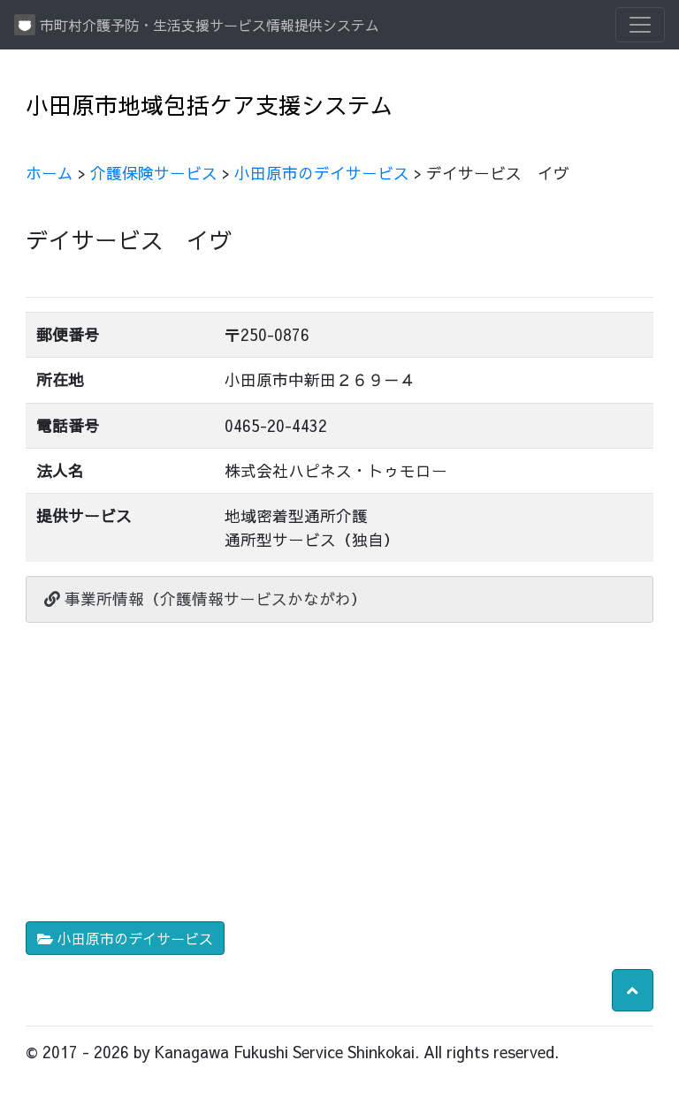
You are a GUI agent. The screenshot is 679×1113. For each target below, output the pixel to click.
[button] (632, 990)
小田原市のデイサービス (321, 173)
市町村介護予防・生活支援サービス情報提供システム (196, 24)
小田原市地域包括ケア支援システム (209, 104)
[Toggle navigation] (640, 24)
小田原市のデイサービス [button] (125, 938)
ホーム (49, 173)
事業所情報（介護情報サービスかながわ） (205, 598)
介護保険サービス (153, 173)
